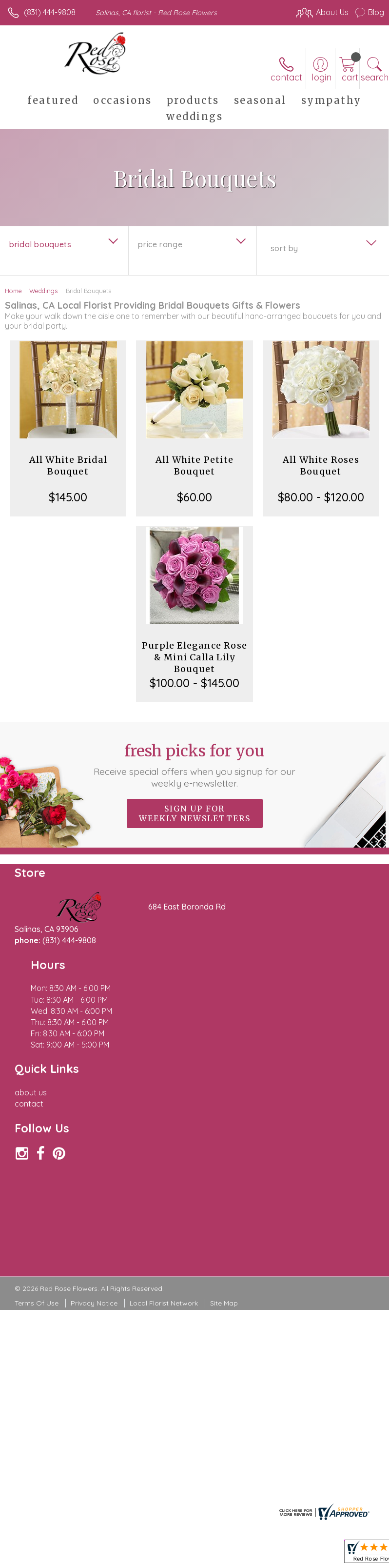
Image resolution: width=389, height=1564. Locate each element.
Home (13, 291)
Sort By (284, 248)
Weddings (43, 291)
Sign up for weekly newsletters (195, 813)
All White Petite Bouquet (194, 465)
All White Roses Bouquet (321, 465)
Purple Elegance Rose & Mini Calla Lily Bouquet (194, 657)
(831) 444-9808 (50, 12)
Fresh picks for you (195, 765)
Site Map (224, 1198)
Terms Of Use (36, 1198)
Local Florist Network (164, 1198)
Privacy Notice (94, 1198)
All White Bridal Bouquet (68, 465)
